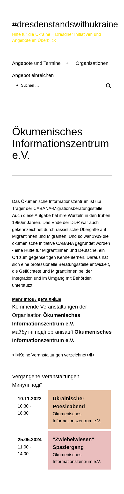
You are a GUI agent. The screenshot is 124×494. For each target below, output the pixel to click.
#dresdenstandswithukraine (65, 24)
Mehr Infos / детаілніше (36, 299)
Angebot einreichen (33, 75)
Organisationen (92, 63)
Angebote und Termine (36, 63)
